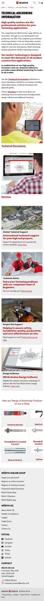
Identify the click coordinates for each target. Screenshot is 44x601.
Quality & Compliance (10, 514)
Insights (4, 518)
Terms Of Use (25, 595)
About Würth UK (7, 510)
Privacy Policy (7, 595)
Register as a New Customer (12, 481)
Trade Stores (6, 521)
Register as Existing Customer (13, 485)
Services (10, 7)
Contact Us (5, 529)
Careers (4, 525)
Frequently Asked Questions (12, 489)
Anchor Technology (21, 7)
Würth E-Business (8, 496)
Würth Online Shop (8, 493)
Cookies (16, 595)
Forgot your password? (10, 478)
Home (3, 7)
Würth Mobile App (8, 500)
